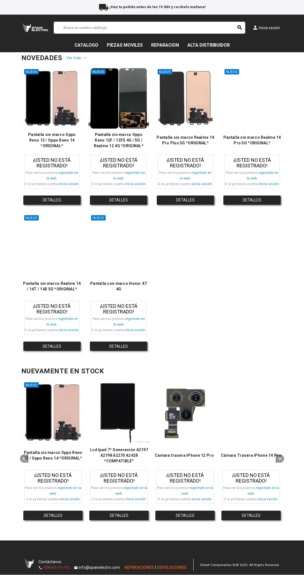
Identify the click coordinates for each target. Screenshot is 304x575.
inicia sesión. (68, 184)
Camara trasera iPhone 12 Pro (184, 455)
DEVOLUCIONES (172, 567)
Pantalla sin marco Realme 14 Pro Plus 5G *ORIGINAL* (185, 140)
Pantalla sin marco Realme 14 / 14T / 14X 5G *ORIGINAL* (52, 286)
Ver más (76, 58)
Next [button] (280, 459)
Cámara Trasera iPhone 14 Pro (251, 455)
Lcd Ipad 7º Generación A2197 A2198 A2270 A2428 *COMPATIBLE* (119, 455)
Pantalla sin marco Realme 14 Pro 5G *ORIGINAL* (252, 140)
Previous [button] (24, 459)
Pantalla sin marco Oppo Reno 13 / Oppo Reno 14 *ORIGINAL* (52, 140)
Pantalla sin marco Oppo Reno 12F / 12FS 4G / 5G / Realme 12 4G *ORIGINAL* (119, 140)
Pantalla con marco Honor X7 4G (118, 286)
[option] (53, 452)
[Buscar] (149, 28)
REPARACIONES (139, 567)
